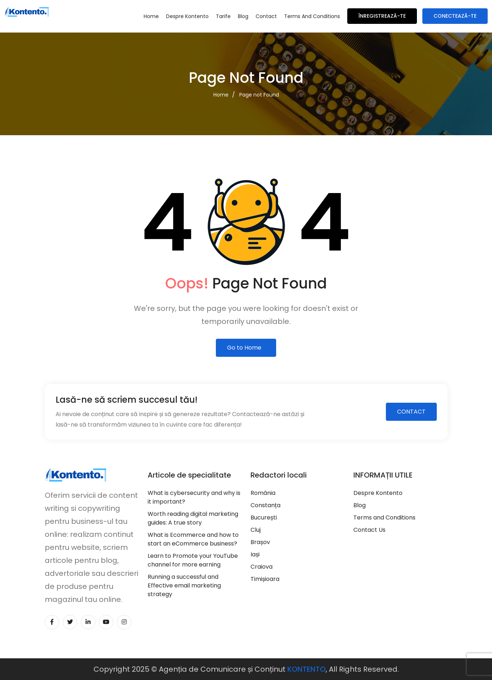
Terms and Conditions (312, 16)
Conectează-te (455, 16)
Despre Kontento (187, 16)
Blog (243, 16)
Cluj (256, 530)
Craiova (262, 567)
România (263, 493)
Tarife (223, 16)
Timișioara (265, 579)
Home (151, 16)
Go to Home (244, 347)
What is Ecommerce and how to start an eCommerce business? (193, 539)
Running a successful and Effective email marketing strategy (184, 585)
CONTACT (411, 411)
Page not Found (259, 94)
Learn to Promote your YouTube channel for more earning (193, 560)
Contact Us (369, 530)
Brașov (260, 542)
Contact (266, 16)
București (264, 517)
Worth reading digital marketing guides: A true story (193, 518)
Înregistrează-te (382, 16)
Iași (255, 554)
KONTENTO (306, 669)
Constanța (265, 505)
